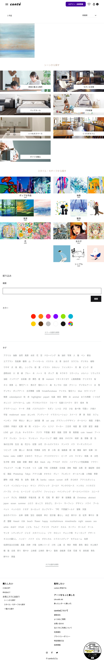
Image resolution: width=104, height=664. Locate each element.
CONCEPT (6, 588)
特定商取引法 (59, 641)
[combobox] (89, 15)
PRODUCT (6, 592)
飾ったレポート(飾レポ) (62, 603)
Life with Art (58, 599)
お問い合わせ (59, 623)
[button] (25, 195)
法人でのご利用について (63, 628)
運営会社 (57, 615)
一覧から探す (9, 609)
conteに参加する (60, 588)
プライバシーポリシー (62, 636)
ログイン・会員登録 (75, 4)
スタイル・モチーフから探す (14, 604)
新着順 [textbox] (84, 15)
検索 (96, 298)
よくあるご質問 (59, 619)
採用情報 (57, 645)
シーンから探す (9, 600)
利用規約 (57, 632)
